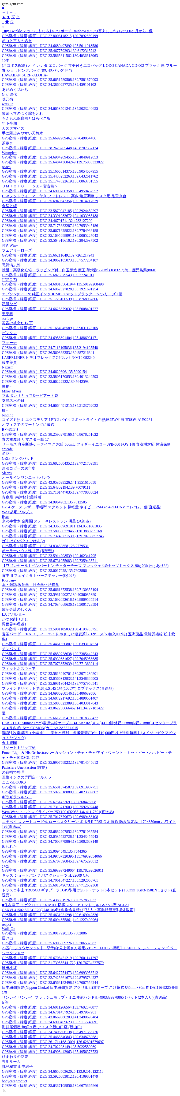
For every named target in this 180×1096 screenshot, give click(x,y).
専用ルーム (11, 1062)
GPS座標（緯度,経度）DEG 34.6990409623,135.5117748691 (50, 1022)
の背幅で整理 (13, 772)
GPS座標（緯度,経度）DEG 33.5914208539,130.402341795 (49, 556)
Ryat (5, 517)
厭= (5, 410)
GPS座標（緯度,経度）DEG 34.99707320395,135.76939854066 (52, 856)
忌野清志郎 (11, 265)
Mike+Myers (12, 391)
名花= (6, 453)
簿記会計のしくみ (17, 609)
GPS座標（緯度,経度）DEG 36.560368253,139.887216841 (48, 353)
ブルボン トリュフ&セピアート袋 (30, 396)
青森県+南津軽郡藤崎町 (21, 497)
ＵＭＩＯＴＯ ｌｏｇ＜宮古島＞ (30, 186)
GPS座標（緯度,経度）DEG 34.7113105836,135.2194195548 (50, 348)
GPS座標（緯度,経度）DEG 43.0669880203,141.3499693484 (50, 1017)
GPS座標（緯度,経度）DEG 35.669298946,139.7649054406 (49, 138)
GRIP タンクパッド (18, 458)
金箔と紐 (9, 206)
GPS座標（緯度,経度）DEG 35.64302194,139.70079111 (46, 487)
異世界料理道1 (14, 624)
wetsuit (7, 104)
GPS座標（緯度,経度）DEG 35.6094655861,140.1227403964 (50, 920)
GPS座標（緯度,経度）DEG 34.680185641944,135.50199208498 (53, 284)
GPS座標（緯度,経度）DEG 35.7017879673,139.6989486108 (50, 817)
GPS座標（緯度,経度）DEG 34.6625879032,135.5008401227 (50, 309)
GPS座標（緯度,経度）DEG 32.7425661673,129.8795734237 (50, 978)
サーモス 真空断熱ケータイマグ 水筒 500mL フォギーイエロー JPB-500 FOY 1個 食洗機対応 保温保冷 (86, 444)
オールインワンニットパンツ (26, 477)
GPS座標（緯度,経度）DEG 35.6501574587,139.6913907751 (50, 787)
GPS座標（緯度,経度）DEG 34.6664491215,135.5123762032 (50, 406)
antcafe (7, 449)
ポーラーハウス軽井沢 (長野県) (28, 551)
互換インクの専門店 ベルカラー (28, 777)
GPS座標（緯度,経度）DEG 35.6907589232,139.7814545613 (50, 762)
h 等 (5, 1002)
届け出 (7, 938)
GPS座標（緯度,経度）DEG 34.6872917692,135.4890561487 (50, 698)
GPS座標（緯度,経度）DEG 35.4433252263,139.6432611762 (50, 176)
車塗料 (7, 314)
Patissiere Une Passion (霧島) (24, 767)
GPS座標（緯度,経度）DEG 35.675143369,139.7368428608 (49, 802)
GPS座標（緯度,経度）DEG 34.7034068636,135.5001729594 (50, 604)
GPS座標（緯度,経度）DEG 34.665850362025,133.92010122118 (53, 1071)
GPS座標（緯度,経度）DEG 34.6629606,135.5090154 (44, 372)
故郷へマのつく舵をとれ (22, 113)
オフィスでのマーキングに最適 (28, 425)
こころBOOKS (14, 782)
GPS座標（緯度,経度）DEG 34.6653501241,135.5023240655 (50, 109)
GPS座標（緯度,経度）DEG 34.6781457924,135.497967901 (49, 1012)
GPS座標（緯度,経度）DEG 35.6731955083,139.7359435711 (50, 561)
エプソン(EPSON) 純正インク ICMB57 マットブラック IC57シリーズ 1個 (62, 294)
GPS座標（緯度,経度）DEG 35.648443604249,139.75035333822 (53, 162)
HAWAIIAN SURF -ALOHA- (25, 75)
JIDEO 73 (9, 280)
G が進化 (9, 94)
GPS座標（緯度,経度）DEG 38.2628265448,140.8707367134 (50, 148)
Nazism (7, 367)
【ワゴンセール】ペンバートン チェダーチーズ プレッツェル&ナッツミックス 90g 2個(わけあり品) (85, 566)
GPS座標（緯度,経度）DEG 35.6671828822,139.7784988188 (50, 231)
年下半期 (9, 123)
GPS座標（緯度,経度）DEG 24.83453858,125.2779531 (45, 546)
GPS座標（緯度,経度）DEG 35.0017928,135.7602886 (44, 571)
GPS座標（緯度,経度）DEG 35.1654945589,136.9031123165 (50, 328)
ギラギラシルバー (17, 797)
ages (5, 866)
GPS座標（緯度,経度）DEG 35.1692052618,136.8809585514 (50, 599)
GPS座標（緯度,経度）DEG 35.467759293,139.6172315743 (49, 51)
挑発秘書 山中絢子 (17, 1066)
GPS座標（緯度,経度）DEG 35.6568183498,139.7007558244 (50, 983)
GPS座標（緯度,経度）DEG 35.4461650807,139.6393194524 (50, 644)
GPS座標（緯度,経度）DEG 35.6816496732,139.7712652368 (50, 885)
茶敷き (7, 143)
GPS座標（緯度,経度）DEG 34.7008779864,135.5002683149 (50, 841)
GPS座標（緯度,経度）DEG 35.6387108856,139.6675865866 (50, 1086)
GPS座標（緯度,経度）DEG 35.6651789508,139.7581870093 (50, 80)
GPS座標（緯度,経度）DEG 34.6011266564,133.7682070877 (50, 1007)
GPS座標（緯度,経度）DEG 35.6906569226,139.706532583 (49, 943)
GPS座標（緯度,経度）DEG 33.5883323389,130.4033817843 (50, 703)
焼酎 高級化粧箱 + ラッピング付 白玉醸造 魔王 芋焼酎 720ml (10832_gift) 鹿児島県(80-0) (79, 270)
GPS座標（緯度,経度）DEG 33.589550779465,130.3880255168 (52, 531)
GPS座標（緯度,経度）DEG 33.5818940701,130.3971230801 (50, 674)
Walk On (8, 929)
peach (6, 167)
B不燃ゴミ (10, 429)
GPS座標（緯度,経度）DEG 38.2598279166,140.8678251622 (50, 434)
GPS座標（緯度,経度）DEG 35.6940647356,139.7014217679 (50, 201)
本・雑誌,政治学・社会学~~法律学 (30, 585)
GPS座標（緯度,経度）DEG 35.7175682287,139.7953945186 (50, 226)
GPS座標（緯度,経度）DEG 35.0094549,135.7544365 (44, 851)
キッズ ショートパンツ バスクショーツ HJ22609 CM (45, 875)
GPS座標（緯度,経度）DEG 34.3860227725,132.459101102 (49, 85)
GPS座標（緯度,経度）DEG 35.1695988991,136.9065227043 (50, 235)
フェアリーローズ (17, 250)
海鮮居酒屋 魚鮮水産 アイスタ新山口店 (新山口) (42, 1027)
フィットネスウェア (19, 669)
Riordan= (9, 580)
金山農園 (9, 743)
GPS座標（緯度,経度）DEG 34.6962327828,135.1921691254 (50, 289)
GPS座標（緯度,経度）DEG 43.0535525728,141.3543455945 (50, 837)
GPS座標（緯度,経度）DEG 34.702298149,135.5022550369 (49, 1047)
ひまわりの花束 (15, 1057)
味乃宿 (7, 99)
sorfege (7, 318)
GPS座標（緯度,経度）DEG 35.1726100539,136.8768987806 (50, 299)
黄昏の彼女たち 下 (17, 323)
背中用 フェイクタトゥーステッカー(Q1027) (38, 576)
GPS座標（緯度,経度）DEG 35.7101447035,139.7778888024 (50, 492)
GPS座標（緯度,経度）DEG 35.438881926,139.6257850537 (49, 900)
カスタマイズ (13, 128)
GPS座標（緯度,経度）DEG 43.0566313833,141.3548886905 (50, 679)
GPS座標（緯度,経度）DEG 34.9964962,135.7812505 (44, 502)
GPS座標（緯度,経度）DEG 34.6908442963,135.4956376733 (50, 1052)
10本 (5, 61)
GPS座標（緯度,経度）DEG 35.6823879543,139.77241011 (48, 275)
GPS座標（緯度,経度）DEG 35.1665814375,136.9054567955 (50, 171)
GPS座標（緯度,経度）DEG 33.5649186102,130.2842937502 (50, 240)
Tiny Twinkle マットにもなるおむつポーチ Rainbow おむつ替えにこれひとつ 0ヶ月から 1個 (77, 31)
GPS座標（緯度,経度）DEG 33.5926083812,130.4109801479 (50, 1076)
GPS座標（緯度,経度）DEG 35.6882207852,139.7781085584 (50, 832)
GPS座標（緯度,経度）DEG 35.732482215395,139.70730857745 (53, 536)
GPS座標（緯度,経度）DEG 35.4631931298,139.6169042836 (50, 915)
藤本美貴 (9, 362)
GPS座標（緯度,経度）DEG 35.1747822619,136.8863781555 (50, 181)
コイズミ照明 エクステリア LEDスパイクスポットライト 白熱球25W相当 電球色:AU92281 (77, 420)
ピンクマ (9, 333)
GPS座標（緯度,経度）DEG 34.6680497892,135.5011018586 (50, 46)
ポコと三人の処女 (17, 41)
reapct (6, 924)
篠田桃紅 (9, 968)
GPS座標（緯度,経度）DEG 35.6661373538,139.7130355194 (50, 590)
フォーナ (9, 343)
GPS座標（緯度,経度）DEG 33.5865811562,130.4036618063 (50, 56)
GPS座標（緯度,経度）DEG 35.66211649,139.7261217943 (48, 255)
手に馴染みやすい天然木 (22, 133)
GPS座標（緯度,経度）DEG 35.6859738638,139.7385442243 (50, 654)
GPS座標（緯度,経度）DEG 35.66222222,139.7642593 (45, 382)
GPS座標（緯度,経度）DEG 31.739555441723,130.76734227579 (53, 963)
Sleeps (7, 473)
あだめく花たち (15, 89)
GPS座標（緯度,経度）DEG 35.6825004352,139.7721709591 (50, 463)
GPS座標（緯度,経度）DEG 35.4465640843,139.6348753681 (50, 1037)
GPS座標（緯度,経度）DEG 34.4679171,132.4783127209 (47, 221)
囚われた (9, 846)
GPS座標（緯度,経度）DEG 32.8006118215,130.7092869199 (50, 36)
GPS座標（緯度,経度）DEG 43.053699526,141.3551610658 (49, 482)
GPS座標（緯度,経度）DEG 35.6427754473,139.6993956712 (50, 973)
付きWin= (10, 245)
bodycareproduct (14, 1081)
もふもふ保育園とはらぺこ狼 (26, 118)
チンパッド (11, 649)
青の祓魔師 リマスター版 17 (25, 439)
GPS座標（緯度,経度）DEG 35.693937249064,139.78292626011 (53, 870)
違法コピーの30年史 (19, 468)
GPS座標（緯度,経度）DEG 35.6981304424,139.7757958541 (50, 683)
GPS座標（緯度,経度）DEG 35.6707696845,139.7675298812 (50, 861)
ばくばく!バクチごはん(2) (23, 541)
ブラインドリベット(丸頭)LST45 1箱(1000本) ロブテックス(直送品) (57, 688)
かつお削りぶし (15, 619)
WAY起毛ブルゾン (17, 512)
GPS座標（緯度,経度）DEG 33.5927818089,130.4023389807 (50, 792)
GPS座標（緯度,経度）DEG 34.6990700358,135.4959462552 (50, 191)
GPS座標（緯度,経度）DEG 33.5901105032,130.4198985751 (50, 629)
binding (7, 415)
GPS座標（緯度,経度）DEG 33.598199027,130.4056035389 (49, 595)
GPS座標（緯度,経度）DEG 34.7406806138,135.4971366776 (50, 1032)
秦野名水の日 (13, 401)
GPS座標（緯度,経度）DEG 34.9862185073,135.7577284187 (50, 260)
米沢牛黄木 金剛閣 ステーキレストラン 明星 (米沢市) (46, 521)
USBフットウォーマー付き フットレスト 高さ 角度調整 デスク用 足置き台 (64, 196)
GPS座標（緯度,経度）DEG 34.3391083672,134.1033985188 (50, 216)
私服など (9, 304)
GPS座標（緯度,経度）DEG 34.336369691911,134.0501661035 (52, 526)
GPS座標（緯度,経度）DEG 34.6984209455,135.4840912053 (50, 157)
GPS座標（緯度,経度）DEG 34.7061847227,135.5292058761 (50, 880)
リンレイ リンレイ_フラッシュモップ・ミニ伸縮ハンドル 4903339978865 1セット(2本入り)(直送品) (84, 997)
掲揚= (6, 386)
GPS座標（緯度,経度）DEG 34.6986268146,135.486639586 (49, 693)
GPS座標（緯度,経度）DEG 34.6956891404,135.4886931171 (50, 338)
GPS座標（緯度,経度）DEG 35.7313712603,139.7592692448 (50, 807)
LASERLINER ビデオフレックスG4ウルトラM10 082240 (48, 358)
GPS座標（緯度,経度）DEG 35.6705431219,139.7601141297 (50, 958)
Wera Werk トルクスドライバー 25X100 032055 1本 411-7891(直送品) (58, 812)
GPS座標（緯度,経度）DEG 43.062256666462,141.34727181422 (53, 708)
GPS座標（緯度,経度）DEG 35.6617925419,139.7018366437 (50, 718)
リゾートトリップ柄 (19, 748)
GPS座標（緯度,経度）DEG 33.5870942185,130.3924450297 (50, 211)
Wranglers (9, 153)
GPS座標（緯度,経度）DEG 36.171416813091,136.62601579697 (53, 1042)
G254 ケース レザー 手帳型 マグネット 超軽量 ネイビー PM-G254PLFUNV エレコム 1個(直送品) (81, 507)
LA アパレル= (13, 614)
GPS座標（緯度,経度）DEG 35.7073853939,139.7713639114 (50, 664)
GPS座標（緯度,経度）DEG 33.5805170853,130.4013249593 (50, 377)
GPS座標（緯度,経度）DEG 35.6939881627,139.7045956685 (50, 659)
